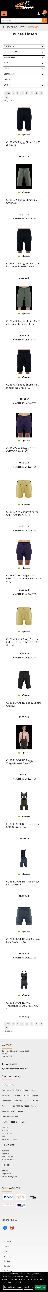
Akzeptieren (40, 1287)
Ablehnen (29, 1287)
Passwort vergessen (9, 1177)
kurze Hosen (33, 27)
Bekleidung (12, 27)
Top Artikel (6, 1154)
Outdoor (7, 1261)
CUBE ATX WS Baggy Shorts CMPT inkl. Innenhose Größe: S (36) (23, 579)
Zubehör (7, 1247)
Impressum (6, 1131)
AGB (3, 1137)
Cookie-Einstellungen (13, 1287)
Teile (5, 1251)
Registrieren (6, 1174)
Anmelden (5, 1171)
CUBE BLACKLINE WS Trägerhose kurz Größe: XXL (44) (22, 1006)
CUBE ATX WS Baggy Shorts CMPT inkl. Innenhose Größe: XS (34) (22, 642)
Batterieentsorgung (9, 1140)
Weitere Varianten (25, 219)
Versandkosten (7, 1157)
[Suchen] (44, 20)
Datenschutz (7, 1134)
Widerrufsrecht (8, 1160)
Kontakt (5, 1128)
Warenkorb (6, 1151)
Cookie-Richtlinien (17, 1283)
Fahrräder (7, 1242)
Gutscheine (8, 1266)
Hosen (22, 27)
